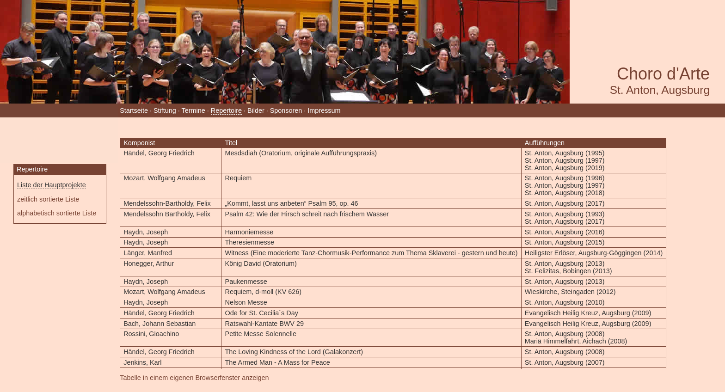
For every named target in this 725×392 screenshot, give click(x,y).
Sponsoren (286, 110)
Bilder (255, 110)
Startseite (134, 110)
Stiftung (165, 110)
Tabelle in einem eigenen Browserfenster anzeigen (194, 377)
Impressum (323, 110)
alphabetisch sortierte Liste (56, 213)
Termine (193, 110)
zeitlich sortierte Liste (48, 199)
